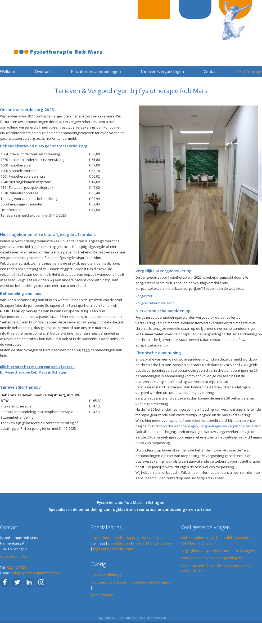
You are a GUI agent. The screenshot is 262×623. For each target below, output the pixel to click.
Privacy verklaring (105, 574)
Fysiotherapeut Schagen (150, 582)
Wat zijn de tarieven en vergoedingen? (212, 557)
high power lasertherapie (113, 548)
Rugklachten (100, 537)
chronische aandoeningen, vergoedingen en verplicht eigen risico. (208, 426)
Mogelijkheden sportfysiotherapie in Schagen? (218, 550)
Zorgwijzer (143, 295)
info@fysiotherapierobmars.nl (36, 573)
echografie (162, 543)
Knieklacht (141, 543)
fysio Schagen (102, 595)
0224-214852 (17, 567)
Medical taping (125, 537)
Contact (9, 527)
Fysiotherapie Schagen (109, 582)
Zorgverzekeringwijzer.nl (155, 303)
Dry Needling (151, 537)
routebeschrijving (14, 556)
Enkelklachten (118, 543)
